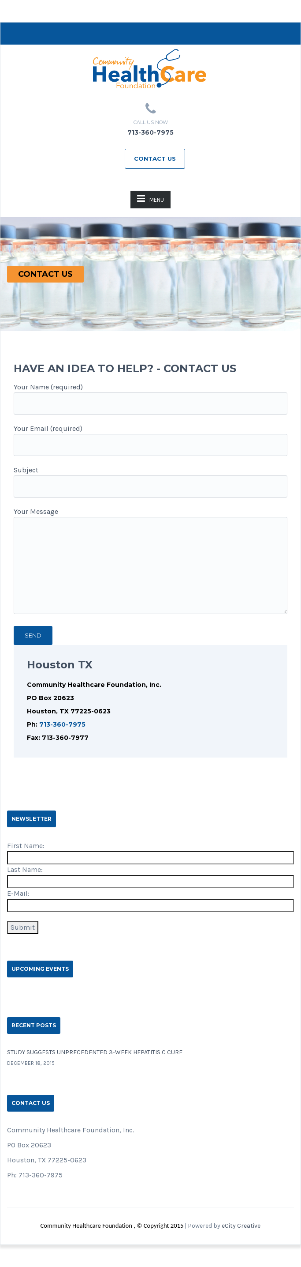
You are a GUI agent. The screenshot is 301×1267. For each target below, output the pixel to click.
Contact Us (155, 158)
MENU (150, 198)
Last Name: (25, 869)
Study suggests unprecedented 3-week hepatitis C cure (94, 1052)
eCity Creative (241, 1225)
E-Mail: (18, 893)
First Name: (26, 845)
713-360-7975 (62, 724)
